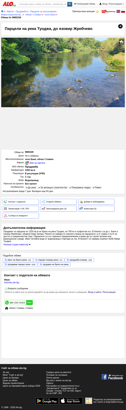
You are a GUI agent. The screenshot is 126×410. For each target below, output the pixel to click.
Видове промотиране (13, 383)
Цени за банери (11, 378)
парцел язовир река (48, 260)
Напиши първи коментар (16, 244)
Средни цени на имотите (58, 372)
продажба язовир (78, 260)
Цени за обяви (10, 380)
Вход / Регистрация (111, 4)
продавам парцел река (18, 264)
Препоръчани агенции (85, 11)
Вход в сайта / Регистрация (102, 292)
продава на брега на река (56, 264)
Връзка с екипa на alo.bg (58, 380)
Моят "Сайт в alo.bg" (13, 375)
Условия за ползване (56, 375)
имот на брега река (17, 260)
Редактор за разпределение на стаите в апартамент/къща (104, 401)
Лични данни (52, 378)
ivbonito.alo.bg (11, 282)
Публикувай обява (84, 4)
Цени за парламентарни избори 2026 (21, 386)
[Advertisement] (63, 128)
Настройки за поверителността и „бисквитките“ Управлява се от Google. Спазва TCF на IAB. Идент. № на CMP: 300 (63, 389)
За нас (6, 372)
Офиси (49, 383)
